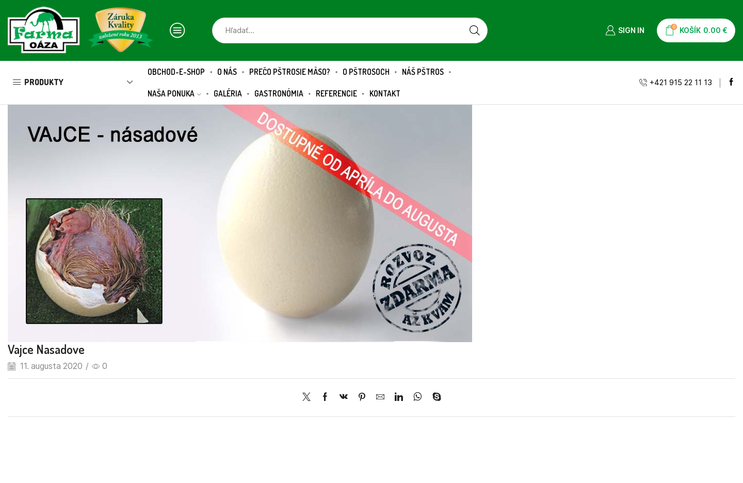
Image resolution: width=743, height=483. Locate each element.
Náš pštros (423, 72)
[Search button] (474, 30)
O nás (227, 72)
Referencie (336, 93)
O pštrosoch (366, 72)
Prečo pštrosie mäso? (289, 72)
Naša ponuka (174, 93)
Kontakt (384, 93)
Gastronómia (278, 93)
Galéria (228, 93)
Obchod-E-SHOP (176, 72)
